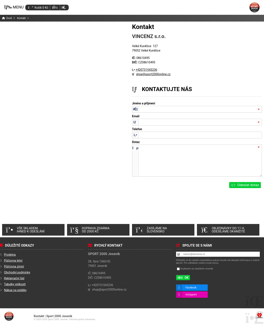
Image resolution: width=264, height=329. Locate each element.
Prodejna (10, 254)
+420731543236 (146, 69)
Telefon (137, 129)
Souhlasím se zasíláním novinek (196, 268)
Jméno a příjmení (143, 103)
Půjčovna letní (13, 260)
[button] (63, 7)
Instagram (191, 294)
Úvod (254, 7)
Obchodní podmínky (17, 272)
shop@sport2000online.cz (153, 74)
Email (135, 116)
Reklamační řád (14, 278)
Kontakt (21, 18)
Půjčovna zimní (14, 266)
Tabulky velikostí (15, 284)
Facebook (191, 287)
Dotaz (136, 142)
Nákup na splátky (15, 290)
